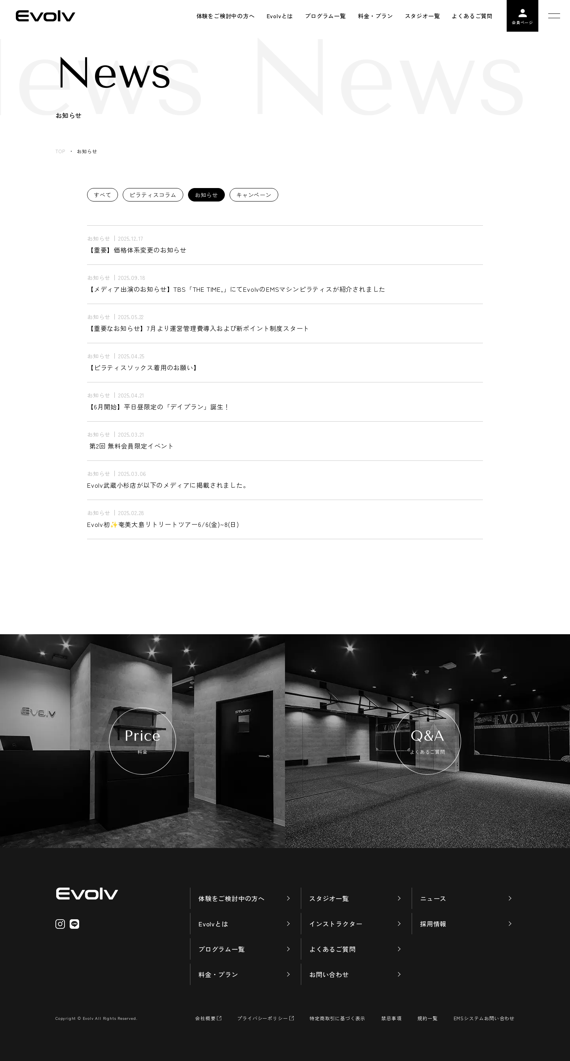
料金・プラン (218, 974)
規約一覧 (427, 1018)
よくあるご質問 (332, 949)
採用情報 (433, 923)
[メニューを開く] (554, 16)
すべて (102, 195)
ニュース (433, 898)
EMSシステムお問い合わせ (484, 1018)
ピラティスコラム (152, 195)
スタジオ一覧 (329, 898)
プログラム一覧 (221, 949)
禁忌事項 (391, 1018)
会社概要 (205, 1018)
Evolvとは (213, 923)
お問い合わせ (329, 974)
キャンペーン (254, 195)
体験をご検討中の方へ (231, 898)
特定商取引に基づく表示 (337, 1018)
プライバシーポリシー (262, 1018)
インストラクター (335, 923)
